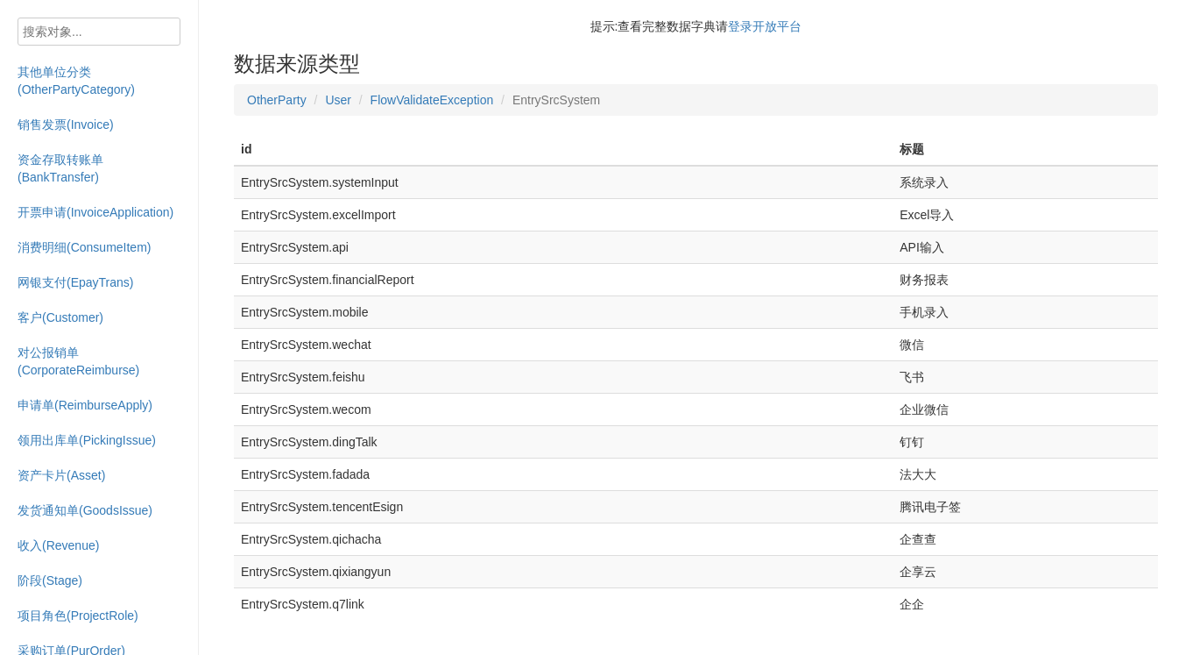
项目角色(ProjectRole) (78, 616)
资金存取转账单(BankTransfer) (60, 168)
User (338, 100)
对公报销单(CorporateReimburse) (78, 361)
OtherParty (277, 100)
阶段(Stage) (50, 580)
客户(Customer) (60, 317)
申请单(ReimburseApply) (85, 405)
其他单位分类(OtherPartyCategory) (76, 80)
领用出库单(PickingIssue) (87, 440)
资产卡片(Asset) (61, 475)
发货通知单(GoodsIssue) (85, 510)
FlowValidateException (432, 100)
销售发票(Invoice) (66, 124)
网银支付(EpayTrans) (76, 282)
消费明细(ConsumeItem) (84, 247)
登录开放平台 (764, 26)
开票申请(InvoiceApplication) (95, 212)
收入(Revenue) (58, 545)
